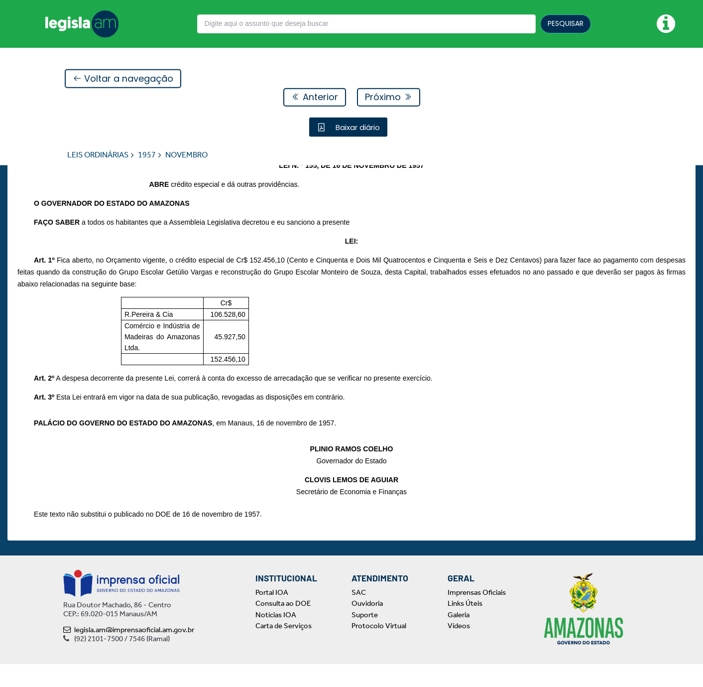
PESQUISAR (566, 23)
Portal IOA (271, 615)
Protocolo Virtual (379, 649)
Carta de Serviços (283, 649)
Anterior (314, 97)
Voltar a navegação (123, 79)
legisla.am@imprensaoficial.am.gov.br (128, 652)
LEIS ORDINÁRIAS (97, 155)
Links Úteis (465, 626)
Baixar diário (357, 127)
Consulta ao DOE (283, 626)
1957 (147, 155)
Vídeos (459, 649)
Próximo (388, 97)
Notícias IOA (275, 637)
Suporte (365, 637)
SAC (359, 615)
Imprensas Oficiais (477, 615)
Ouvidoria (367, 626)
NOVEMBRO (186, 155)
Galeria (458, 637)
